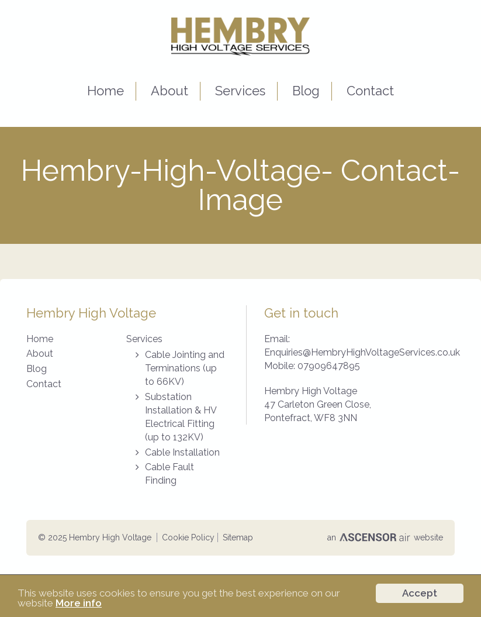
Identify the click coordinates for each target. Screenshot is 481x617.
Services (240, 90)
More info (79, 603)
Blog (306, 90)
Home (105, 90)
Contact (370, 90)
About (169, 90)
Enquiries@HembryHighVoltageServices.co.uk (362, 352)
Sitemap (238, 537)
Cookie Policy (188, 537)
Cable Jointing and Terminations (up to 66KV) (184, 368)
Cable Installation (182, 452)
